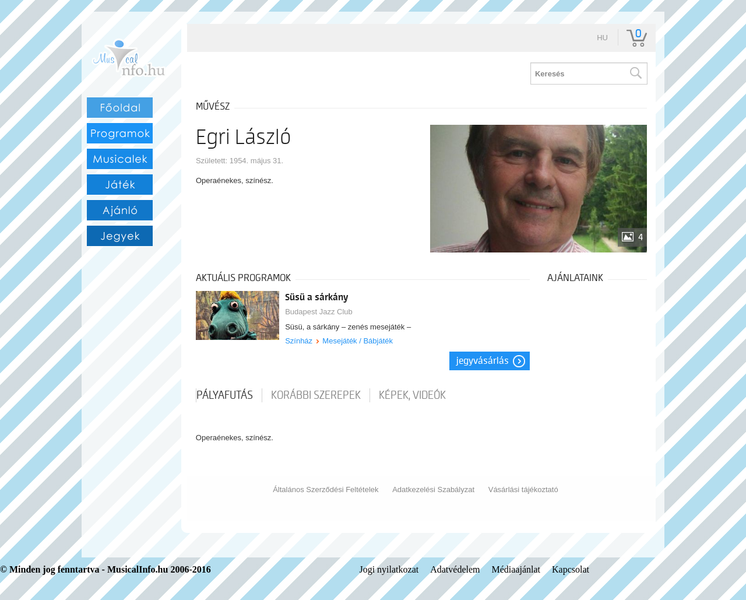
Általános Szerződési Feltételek (325, 489)
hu (602, 37)
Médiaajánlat (516, 569)
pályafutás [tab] (224, 395)
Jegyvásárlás (482, 361)
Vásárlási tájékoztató (523, 489)
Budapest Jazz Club (319, 311)
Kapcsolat (570, 569)
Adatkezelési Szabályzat (433, 489)
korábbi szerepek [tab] (316, 395)
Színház (298, 340)
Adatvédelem (455, 569)
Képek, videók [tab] (412, 395)
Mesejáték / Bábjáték (357, 340)
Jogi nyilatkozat (388, 569)
